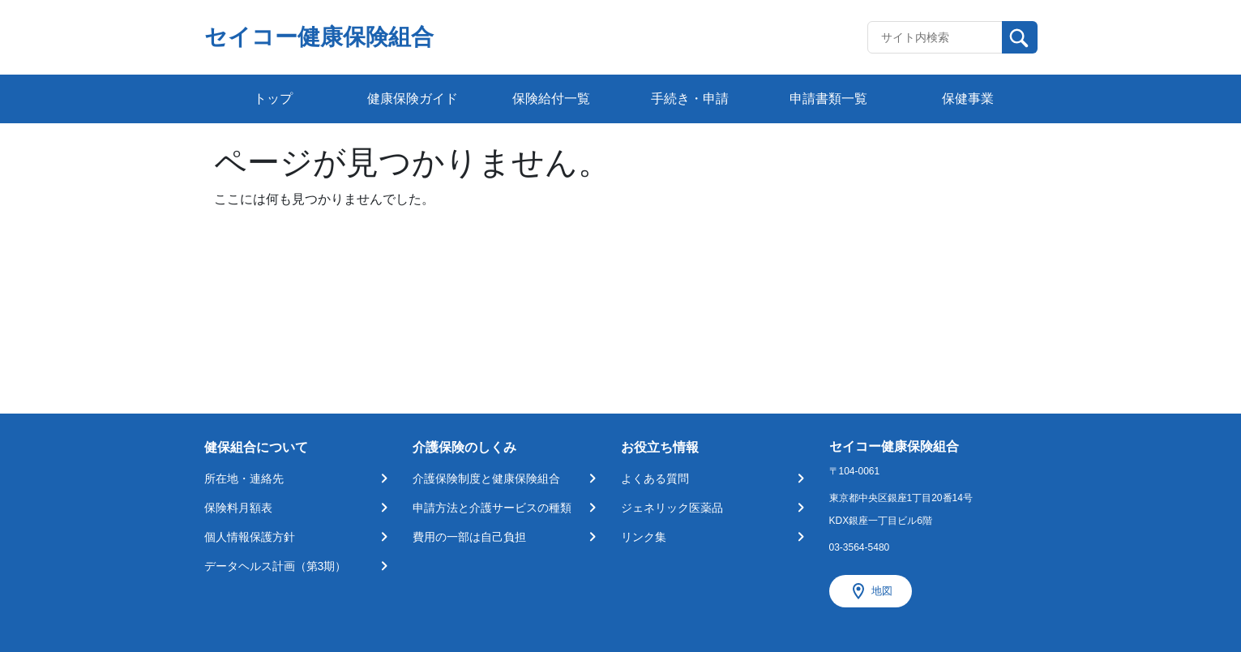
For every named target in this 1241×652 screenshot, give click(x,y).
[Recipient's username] (935, 37)
